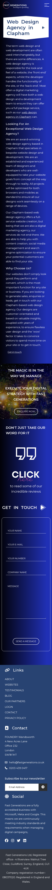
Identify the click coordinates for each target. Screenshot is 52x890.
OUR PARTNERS (15, 701)
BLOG (8, 695)
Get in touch (15, 352)
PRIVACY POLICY (15, 718)
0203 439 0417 (18, 768)
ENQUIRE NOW (26, 411)
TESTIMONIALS (14, 690)
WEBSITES (11, 684)
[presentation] (27, 632)
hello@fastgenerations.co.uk (26, 762)
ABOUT (9, 679)
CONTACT (11, 712)
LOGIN (9, 706)
